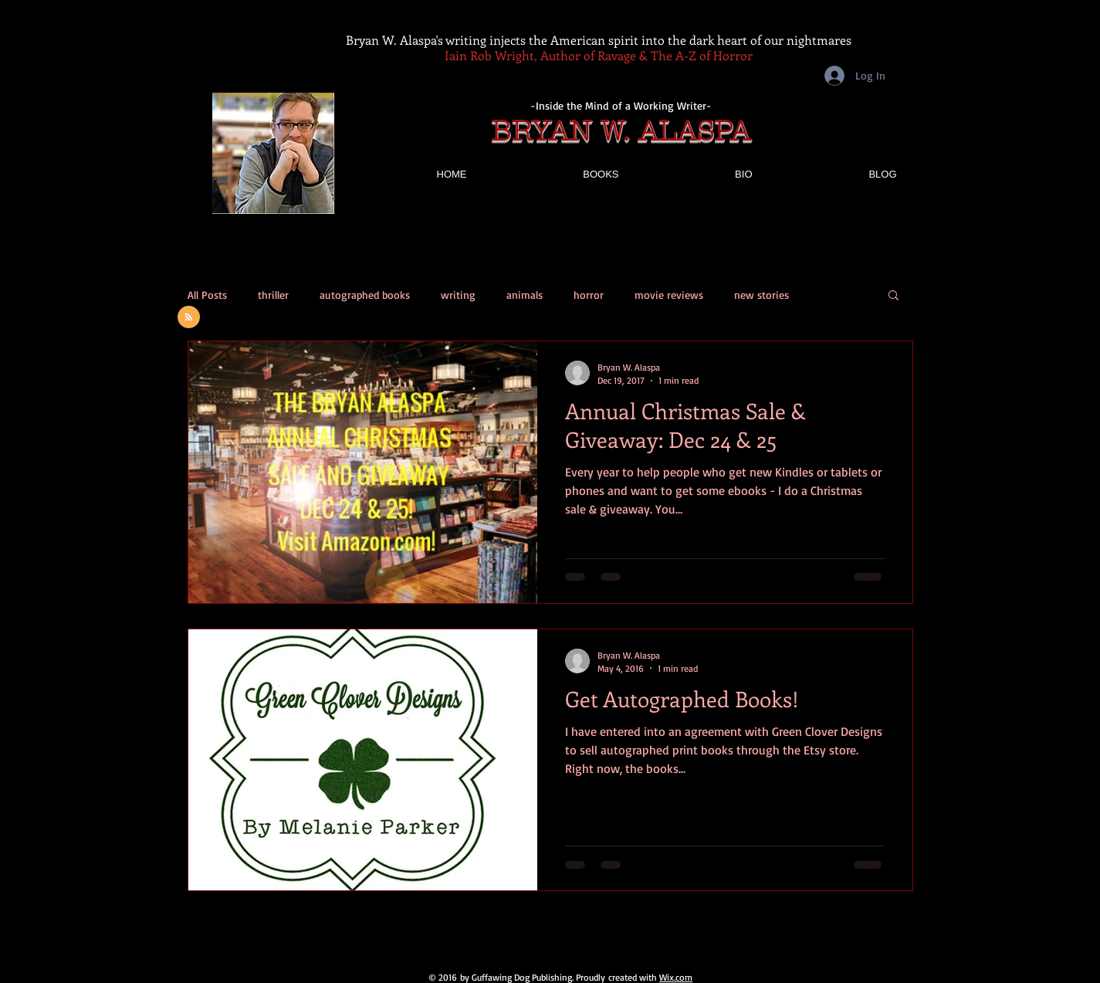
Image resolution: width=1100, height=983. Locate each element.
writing (458, 294)
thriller (273, 294)
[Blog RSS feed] (189, 318)
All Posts (207, 294)
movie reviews (669, 294)
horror (589, 294)
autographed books (365, 294)
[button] (893, 296)
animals (524, 294)
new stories (761, 294)
